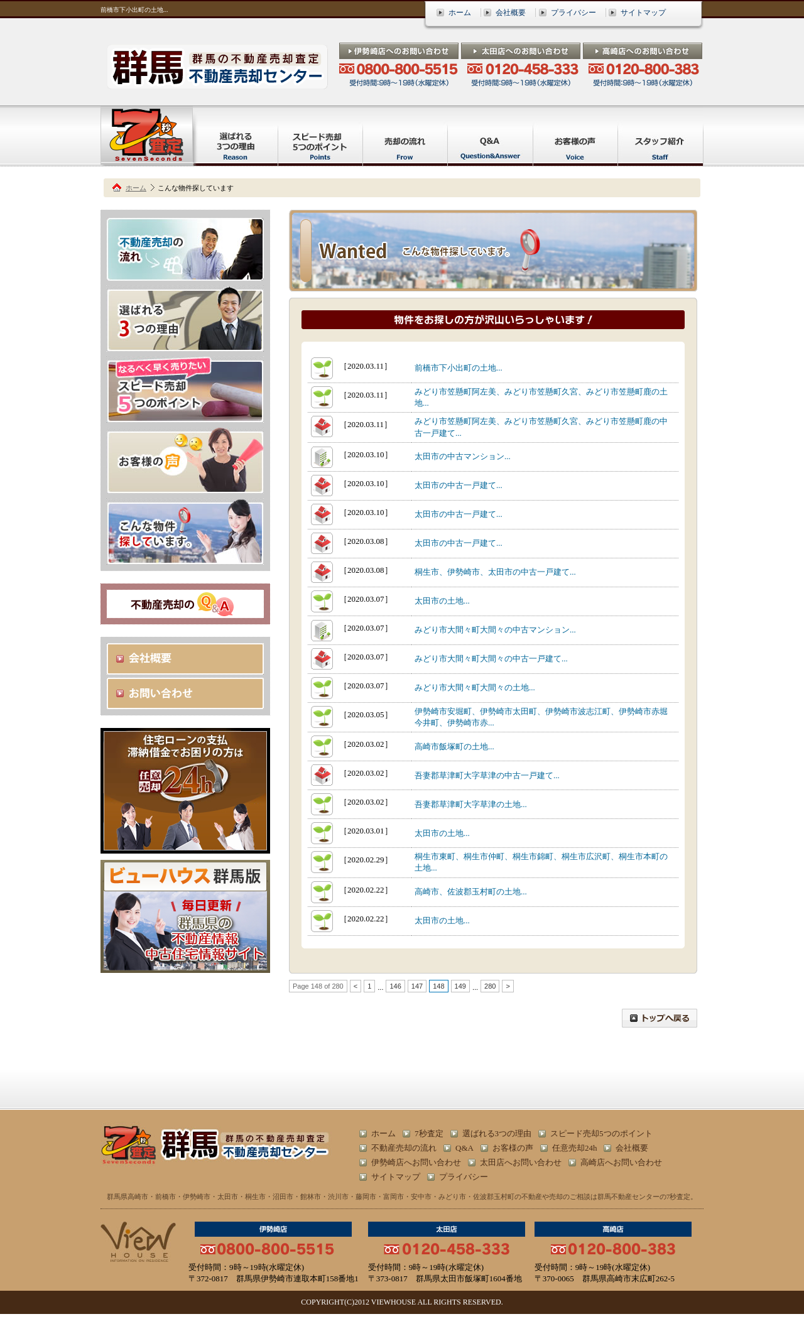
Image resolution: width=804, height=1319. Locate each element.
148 (438, 986)
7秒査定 (429, 1133)
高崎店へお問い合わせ (621, 1162)
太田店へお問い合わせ (521, 1162)
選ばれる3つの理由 (497, 1133)
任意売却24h (574, 1148)
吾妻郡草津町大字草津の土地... (471, 804)
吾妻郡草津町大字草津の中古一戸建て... (487, 775)
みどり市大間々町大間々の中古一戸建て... (491, 658)
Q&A (464, 1148)
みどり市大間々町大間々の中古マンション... (495, 629)
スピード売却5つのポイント (601, 1133)
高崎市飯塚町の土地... (454, 746)
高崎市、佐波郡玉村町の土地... (471, 891)
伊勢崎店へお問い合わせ (416, 1162)
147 (417, 986)
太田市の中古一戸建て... (459, 485)
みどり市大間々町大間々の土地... (475, 687)
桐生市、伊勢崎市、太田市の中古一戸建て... (495, 572)
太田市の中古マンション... (463, 456)
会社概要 (511, 12)
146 (395, 986)
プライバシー (573, 12)
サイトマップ (643, 12)
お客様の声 (512, 1148)
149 (460, 986)
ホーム (459, 12)
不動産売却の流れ (404, 1148)
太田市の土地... (442, 600)
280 (490, 986)
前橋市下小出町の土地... (459, 367)
